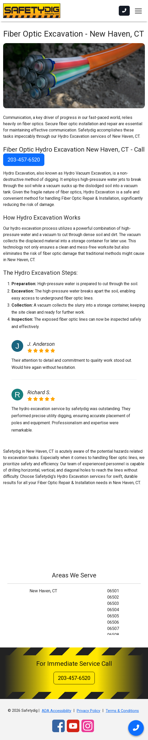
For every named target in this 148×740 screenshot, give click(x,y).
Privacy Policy (88, 711)
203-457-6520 (24, 160)
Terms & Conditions (122, 711)
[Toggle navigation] (138, 11)
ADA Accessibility (56, 711)
